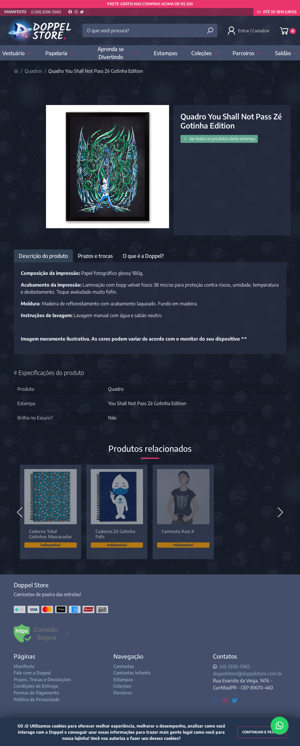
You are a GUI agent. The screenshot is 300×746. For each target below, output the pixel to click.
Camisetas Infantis (132, 672)
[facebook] (216, 700)
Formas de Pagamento (36, 692)
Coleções (204, 53)
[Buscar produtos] (210, 30)
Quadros (33, 71)
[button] (249, 30)
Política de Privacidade (36, 699)
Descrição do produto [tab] (43, 256)
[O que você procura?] (149, 30)
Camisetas (123, 666)
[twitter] (235, 700)
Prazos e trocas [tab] (95, 256)
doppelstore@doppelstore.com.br (247, 673)
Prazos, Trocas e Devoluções (42, 679)
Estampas (165, 53)
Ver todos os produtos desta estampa (219, 138)
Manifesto (15, 11)
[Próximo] (279, 512)
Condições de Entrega (36, 686)
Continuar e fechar (262, 732)
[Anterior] (20, 512)
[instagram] (226, 700)
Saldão (286, 53)
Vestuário (16, 53)
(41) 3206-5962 (46, 11)
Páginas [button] (24, 656)
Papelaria (59, 53)
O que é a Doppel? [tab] (143, 256)
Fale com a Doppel (32, 672)
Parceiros (247, 53)
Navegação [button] (128, 656)
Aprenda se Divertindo (119, 52)
